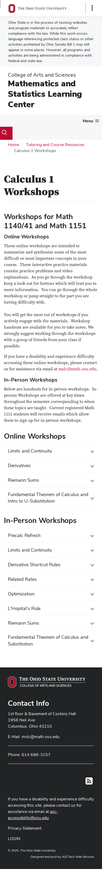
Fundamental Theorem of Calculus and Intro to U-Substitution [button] (51, 497)
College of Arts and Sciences (42, 74)
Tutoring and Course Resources (55, 144)
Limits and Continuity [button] (51, 451)
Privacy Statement (24, 828)
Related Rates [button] (51, 579)
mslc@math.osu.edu (77, 369)
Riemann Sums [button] (51, 480)
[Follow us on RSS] (89, 782)
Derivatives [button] (51, 465)
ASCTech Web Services (78, 857)
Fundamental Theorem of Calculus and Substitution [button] (51, 640)
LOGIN (14, 838)
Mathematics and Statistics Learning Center (45, 94)
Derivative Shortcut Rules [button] (51, 565)
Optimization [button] (51, 594)
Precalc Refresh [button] (51, 535)
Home (13, 144)
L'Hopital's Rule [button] (51, 608)
